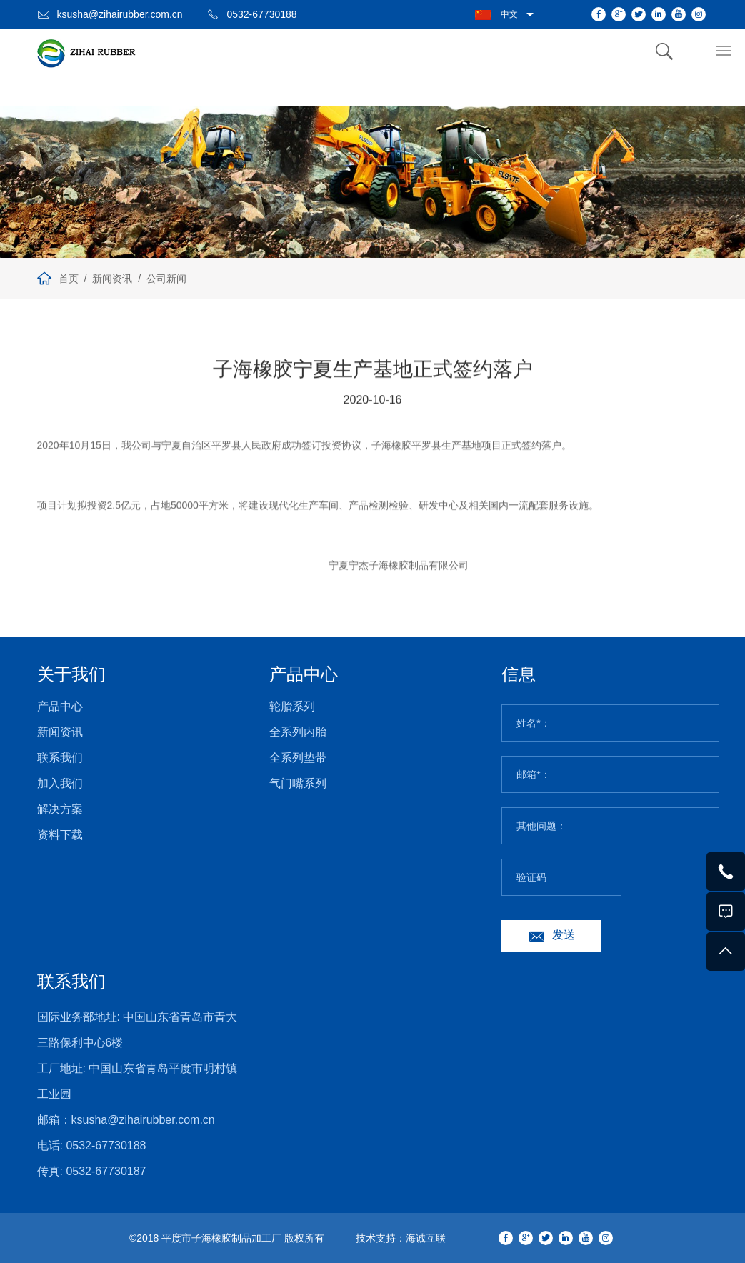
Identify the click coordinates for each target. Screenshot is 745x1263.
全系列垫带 (297, 758)
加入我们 (60, 783)
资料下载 (60, 835)
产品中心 (60, 706)
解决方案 (60, 809)
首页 (69, 278)
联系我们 (60, 758)
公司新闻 (166, 278)
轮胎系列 (292, 706)
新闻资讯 (112, 278)
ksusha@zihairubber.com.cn (120, 14)
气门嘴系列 (297, 783)
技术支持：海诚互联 (401, 1238)
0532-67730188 (261, 14)
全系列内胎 (297, 732)
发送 (563, 935)
